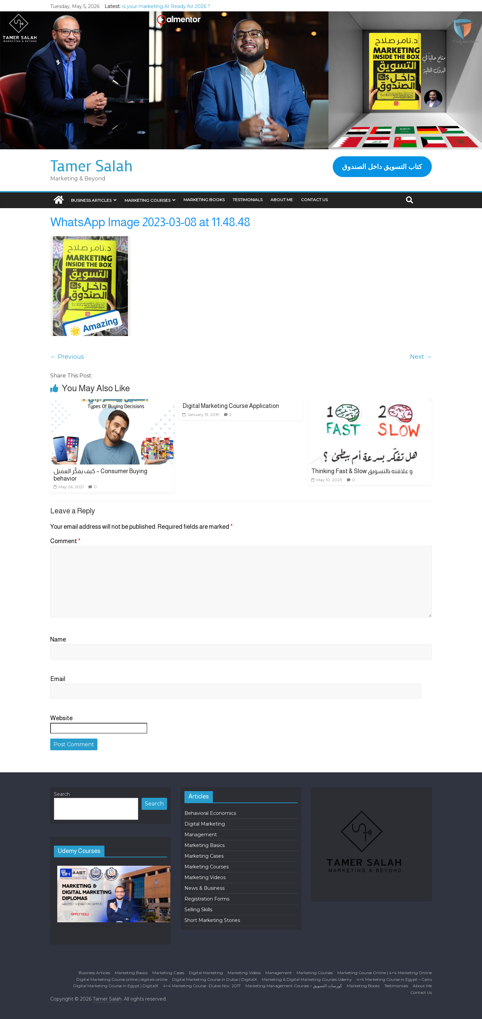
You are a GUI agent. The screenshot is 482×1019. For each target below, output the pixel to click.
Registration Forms (206, 899)
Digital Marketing (204, 824)
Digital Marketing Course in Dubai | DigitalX (214, 979)
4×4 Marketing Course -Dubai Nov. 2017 (202, 985)
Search (62, 794)
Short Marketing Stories (212, 920)
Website (61, 718)
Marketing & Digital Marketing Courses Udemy (307, 979)
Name (58, 639)
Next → (421, 356)
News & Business (204, 888)
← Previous (67, 356)
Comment (65, 541)
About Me (281, 199)
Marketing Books (204, 199)
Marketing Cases (204, 856)
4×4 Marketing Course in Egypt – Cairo (394, 979)
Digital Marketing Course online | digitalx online (121, 979)
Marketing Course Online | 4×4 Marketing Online (384, 972)
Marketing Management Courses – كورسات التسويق (293, 985)
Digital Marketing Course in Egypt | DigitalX (115, 985)
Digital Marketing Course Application (230, 406)
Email (57, 679)
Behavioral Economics (210, 813)
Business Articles (91, 200)
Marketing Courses (147, 200)
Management (200, 835)
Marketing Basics (204, 845)
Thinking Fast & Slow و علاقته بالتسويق (362, 471)
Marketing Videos (205, 877)
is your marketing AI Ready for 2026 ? (166, 6)
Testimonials (247, 199)
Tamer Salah (91, 165)
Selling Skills (198, 910)
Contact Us (314, 199)
